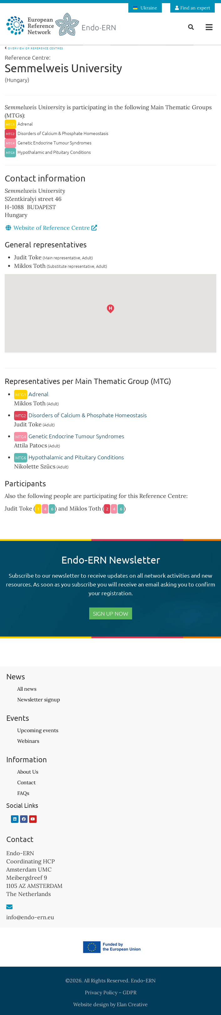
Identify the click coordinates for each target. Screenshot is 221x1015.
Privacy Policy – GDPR (110, 992)
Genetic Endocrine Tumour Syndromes (69, 436)
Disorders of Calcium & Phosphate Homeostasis (80, 414)
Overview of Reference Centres (34, 48)
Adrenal (31, 393)
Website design (91, 1004)
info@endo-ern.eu (30, 917)
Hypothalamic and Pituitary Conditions (69, 457)
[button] (209, 27)
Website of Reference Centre (55, 227)
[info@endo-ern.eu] (9, 907)
